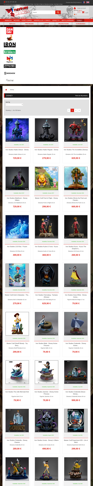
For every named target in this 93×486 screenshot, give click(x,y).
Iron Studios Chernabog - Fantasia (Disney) (46, 296)
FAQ (74, 2)
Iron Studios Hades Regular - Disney (46, 149)
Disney (79, 20)
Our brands (80, 24)
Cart (81, 13)
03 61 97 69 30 (11, 2)
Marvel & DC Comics (42, 20)
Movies (17, 20)
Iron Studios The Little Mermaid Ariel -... (17, 393)
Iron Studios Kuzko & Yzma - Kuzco (46, 246)
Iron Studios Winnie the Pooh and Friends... (76, 199)
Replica (12, 24)
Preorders (29, 24)
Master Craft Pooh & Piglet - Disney (46, 198)
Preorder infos (69, 2)
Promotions (63, 24)
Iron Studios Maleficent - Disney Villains (17, 199)
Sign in (80, 10)
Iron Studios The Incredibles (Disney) (76, 149)
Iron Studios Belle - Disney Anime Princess (46, 344)
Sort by (8, 102)
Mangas (8, 20)
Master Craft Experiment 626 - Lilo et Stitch (76, 441)
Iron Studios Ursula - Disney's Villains (46, 440)
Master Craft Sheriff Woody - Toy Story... (17, 344)
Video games (27, 20)
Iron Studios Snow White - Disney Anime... (76, 296)
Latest (46, 24)
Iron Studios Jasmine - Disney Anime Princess (46, 393)
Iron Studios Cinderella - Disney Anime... (76, 344)
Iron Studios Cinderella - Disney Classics (17, 441)
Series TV (55, 20)
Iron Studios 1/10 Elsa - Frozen (17, 246)
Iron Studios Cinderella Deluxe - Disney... (76, 393)
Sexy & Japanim (68, 20)
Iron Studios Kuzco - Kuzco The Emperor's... (76, 247)
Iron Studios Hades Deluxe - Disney (17, 149)
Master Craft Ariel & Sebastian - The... (17, 295)
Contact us (78, 2)
